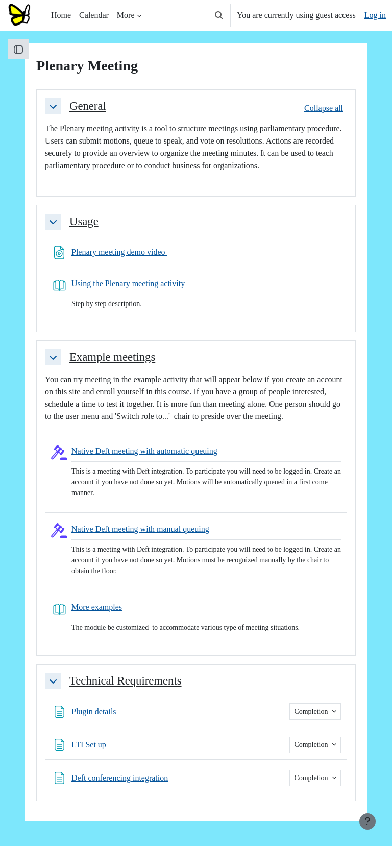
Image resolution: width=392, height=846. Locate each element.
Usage (84, 221)
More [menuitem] (126, 15)
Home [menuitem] (61, 15)
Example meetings (112, 356)
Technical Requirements (125, 680)
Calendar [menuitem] (94, 15)
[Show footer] (367, 821)
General (87, 106)
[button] (219, 15)
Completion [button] (312, 711)
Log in (375, 15)
